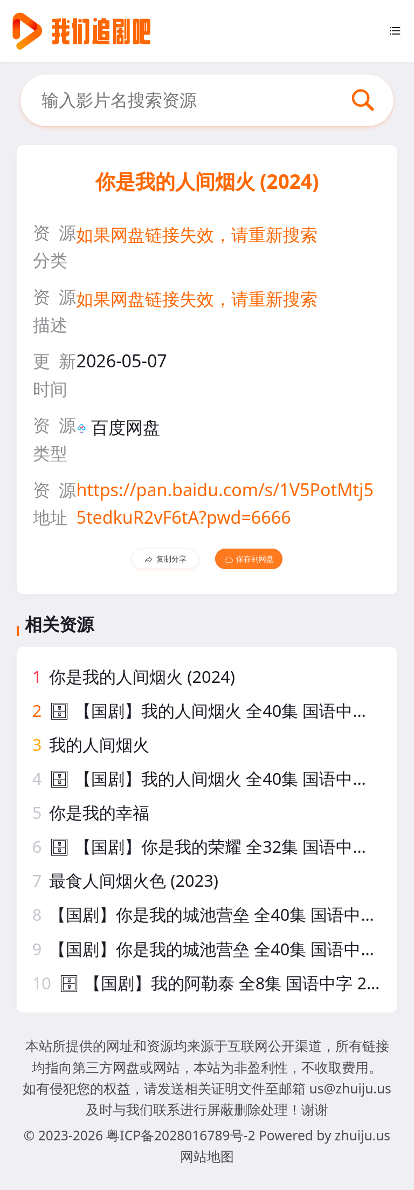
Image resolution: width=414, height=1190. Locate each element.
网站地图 (207, 1156)
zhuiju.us (362, 1135)
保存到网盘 (249, 558)
